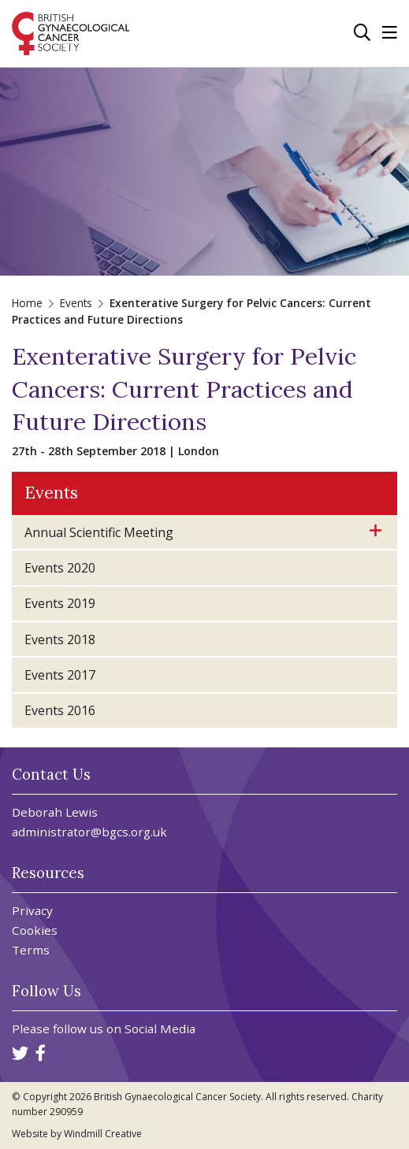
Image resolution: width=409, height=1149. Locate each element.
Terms (31, 950)
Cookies (35, 930)
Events (76, 302)
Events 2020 (59, 567)
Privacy (32, 911)
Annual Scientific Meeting (98, 532)
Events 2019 (59, 603)
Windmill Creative (103, 1133)
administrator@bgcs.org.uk (89, 832)
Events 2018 (59, 639)
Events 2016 (59, 710)
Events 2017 (59, 675)
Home (27, 302)
